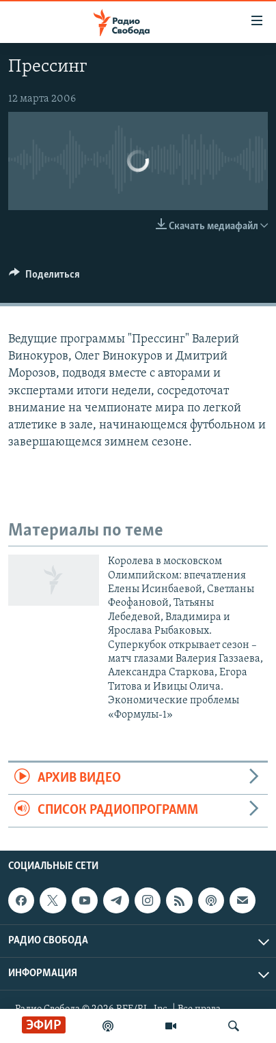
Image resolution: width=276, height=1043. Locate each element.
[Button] (44, 278)
